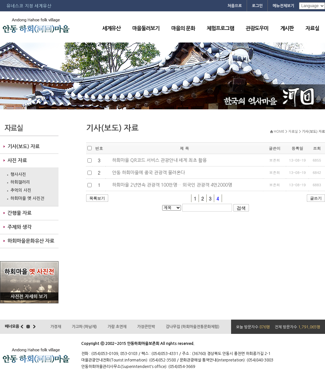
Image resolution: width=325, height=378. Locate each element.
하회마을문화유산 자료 (30, 240)
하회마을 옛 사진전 (27, 198)
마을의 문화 (183, 28)
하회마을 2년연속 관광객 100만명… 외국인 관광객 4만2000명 (171, 185)
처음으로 (235, 6)
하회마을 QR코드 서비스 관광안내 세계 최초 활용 (159, 160)
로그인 (257, 6)
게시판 (287, 28)
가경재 (55, 327)
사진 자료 (17, 160)
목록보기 (97, 198)
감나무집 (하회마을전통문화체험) (192, 327)
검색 (241, 208)
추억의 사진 (20, 190)
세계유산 (111, 28)
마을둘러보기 (146, 28)
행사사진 (18, 174)
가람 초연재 (117, 327)
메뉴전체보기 (283, 6)
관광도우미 (257, 28)
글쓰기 (316, 198)
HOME (279, 131)
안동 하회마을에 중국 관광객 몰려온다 (148, 172)
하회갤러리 (20, 182)
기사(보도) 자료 (23, 146)
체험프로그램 (220, 28)
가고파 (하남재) (84, 327)
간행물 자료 (19, 213)
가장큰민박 (146, 327)
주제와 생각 (19, 227)
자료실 (312, 28)
